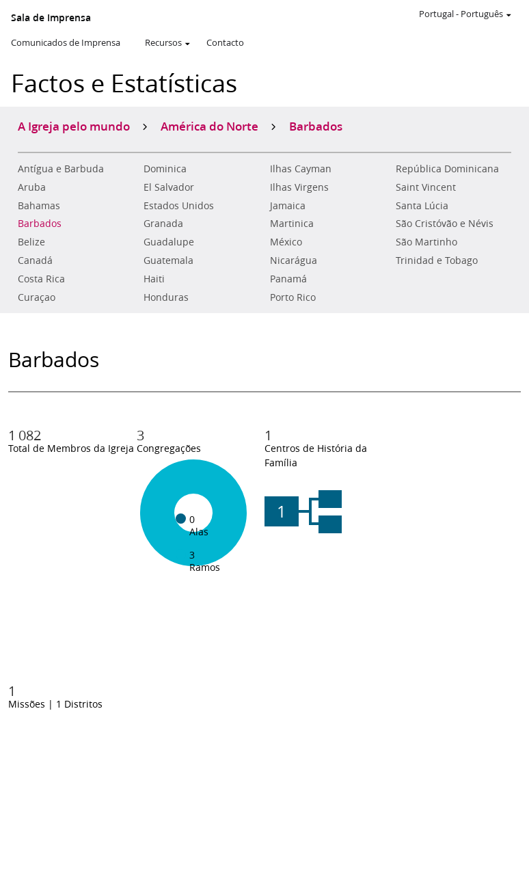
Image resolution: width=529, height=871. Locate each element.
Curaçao (36, 297)
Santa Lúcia (422, 206)
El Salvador (169, 187)
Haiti (154, 279)
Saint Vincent (426, 187)
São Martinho (426, 242)
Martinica (292, 223)
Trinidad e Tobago (437, 260)
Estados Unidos (179, 206)
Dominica (165, 169)
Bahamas (39, 206)
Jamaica (288, 206)
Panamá (288, 279)
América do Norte (209, 126)
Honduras (166, 297)
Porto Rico (293, 297)
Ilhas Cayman (300, 169)
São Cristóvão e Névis (444, 223)
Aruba (32, 187)
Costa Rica (41, 279)
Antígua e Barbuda (61, 169)
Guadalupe (169, 242)
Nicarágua (293, 260)
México (286, 242)
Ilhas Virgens (299, 187)
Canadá (35, 260)
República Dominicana (447, 169)
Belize (31, 242)
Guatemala (168, 260)
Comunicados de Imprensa (65, 42)
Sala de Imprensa (51, 18)
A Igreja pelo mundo (74, 126)
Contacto (225, 42)
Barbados (40, 223)
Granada (163, 223)
